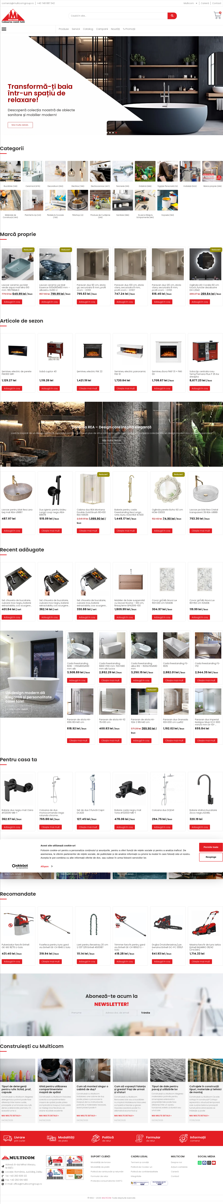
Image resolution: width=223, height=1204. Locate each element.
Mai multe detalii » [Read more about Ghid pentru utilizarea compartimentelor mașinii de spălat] (49, 1118)
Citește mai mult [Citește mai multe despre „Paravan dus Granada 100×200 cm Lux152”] (174, 740)
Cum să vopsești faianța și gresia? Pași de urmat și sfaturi (130, 1092)
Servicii (76, 29)
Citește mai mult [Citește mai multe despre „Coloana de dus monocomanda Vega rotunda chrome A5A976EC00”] (51, 829)
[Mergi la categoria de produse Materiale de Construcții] (10, 204)
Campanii (102, 29)
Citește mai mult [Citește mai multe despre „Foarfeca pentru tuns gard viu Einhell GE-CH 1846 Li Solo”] (51, 964)
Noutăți (115, 29)
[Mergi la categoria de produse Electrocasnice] (100, 174)
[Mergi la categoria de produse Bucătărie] (10, 174)
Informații (198, 1140)
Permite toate (197, 1175)
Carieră (205, 3)
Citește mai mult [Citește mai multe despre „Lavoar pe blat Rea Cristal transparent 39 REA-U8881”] (201, 530)
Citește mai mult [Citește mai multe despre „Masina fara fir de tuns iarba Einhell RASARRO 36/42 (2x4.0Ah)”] (201, 964)
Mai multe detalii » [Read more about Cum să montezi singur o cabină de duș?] (86, 1118)
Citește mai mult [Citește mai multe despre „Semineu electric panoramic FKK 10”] (126, 388)
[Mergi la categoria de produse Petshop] (77, 203)
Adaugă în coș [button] (12, 301)
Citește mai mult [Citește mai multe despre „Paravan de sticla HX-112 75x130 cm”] (110, 740)
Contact (216, 3)
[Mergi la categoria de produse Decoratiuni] (55, 174)
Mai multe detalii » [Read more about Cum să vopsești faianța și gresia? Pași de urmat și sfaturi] (124, 1118)
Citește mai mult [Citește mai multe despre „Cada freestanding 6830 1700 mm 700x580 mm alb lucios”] (110, 680)
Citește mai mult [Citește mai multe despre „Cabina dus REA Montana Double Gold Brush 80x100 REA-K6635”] (88, 530)
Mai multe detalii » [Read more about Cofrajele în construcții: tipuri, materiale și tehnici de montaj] (199, 1118)
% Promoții (129, 29)
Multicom (191, 3)
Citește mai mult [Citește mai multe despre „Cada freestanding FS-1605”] (174, 680)
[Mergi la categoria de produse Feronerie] (122, 174)
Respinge (197, 1185)
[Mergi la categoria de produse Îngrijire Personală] (167, 174)
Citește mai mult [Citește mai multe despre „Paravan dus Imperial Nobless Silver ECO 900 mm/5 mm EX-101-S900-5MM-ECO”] (206, 740)
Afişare (45, 1198)
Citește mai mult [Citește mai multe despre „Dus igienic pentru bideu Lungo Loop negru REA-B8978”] (51, 530)
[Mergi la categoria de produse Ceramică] (32, 174)
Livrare (19, 1140)
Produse (64, 29)
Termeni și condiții (141, 1165)
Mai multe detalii (111, 440)
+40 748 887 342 (46, 3)
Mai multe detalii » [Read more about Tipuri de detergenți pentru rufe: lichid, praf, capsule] (11, 1118)
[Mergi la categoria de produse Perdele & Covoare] (55, 204)
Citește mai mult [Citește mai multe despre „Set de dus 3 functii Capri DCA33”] (88, 829)
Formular (153, 1140)
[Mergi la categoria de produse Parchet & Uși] (32, 203)
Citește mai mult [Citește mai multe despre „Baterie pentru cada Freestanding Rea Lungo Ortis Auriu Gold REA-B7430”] (126, 530)
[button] (106, 132)
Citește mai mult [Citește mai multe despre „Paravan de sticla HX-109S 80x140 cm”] (78, 740)
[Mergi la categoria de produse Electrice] (77, 174)
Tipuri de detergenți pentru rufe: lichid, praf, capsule (16, 1092)
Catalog (88, 29)
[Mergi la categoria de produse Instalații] (190, 174)
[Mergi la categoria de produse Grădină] (145, 174)
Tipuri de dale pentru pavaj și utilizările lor (165, 1091)
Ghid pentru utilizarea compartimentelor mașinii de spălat (53, 1092)
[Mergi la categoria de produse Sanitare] (122, 203)
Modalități (66, 1140)
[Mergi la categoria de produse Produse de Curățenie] (100, 204)
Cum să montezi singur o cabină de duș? (92, 1091)
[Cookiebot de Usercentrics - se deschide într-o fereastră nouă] (20, 1198)
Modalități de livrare (101, 1165)
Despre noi (177, 1165)
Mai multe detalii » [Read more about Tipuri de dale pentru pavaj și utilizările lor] (161, 1118)
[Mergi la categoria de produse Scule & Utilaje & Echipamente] (145, 204)
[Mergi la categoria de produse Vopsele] (167, 203)
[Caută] (118, 16)
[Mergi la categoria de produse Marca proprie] (212, 174)
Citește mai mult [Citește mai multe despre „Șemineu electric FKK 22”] (88, 388)
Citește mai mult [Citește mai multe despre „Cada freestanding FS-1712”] (206, 680)
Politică (108, 1140)
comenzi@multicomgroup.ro (18, 3)
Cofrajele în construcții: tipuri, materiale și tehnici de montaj (205, 1092)
